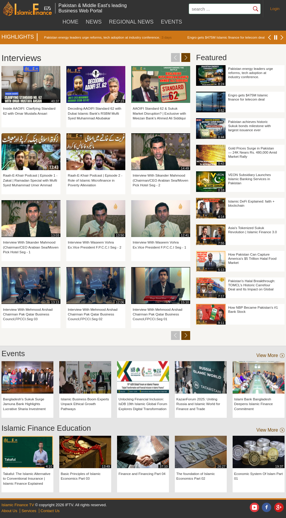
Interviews (21, 58)
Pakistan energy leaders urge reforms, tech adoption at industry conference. (102, 37)
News (94, 22)
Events (171, 22)
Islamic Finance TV (17, 505)
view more (267, 355)
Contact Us (50, 511)
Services (29, 511)
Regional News (131, 22)
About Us (9, 511)
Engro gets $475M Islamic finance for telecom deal (226, 37)
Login (275, 8)
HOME (70, 22)
